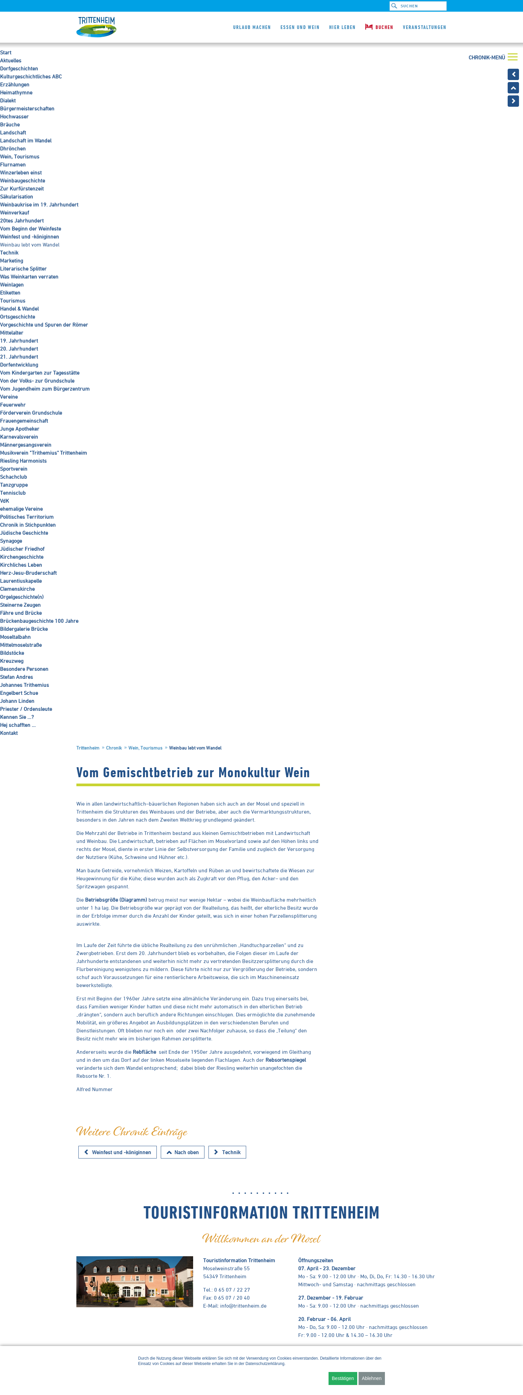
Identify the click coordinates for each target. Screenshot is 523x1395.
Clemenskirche (17, 589)
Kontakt (9, 733)
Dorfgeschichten (19, 68)
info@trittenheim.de (243, 1306)
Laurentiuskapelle (21, 581)
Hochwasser (14, 116)
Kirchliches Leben (21, 565)
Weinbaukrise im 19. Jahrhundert (39, 204)
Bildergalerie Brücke (24, 629)
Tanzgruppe (14, 485)
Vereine (9, 397)
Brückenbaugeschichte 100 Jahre (39, 621)
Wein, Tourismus (19, 156)
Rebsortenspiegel (286, 1060)
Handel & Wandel (19, 309)
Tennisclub (13, 493)
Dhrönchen (13, 148)
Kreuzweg (11, 661)
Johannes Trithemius (24, 685)
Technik (9, 253)
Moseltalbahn (15, 637)
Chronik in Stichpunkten (28, 525)
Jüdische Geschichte (24, 533)
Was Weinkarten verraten (29, 277)
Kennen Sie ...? (17, 717)
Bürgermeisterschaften (27, 108)
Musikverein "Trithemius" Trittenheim (43, 453)
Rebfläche (144, 1052)
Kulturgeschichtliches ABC (31, 76)
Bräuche (10, 124)
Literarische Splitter (23, 269)
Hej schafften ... (18, 725)
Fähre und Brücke (21, 613)
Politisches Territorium (27, 517)
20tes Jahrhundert (22, 220)
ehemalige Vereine (21, 509)
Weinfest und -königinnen (29, 237)
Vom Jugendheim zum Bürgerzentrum (45, 389)
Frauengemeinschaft (24, 421)
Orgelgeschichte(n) (22, 597)
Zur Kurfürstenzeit (22, 188)
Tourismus (12, 301)
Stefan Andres (16, 677)
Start (5, 52)
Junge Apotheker (19, 429)
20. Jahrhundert (19, 349)
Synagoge (11, 541)
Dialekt (8, 100)
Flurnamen (13, 164)
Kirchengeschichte (21, 557)
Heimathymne (16, 92)
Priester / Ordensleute (26, 709)
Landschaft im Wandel (25, 140)
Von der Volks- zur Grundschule (37, 381)
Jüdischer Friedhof (22, 549)
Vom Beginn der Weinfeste (30, 228)
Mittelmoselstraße (21, 645)
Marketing (11, 261)
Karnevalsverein (19, 437)
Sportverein (13, 469)
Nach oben (186, 1152)
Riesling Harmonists (23, 461)
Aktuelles (10, 60)
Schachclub (13, 477)
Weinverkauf (14, 212)
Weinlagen (12, 285)
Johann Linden (17, 701)
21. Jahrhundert (19, 357)
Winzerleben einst (21, 172)
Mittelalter (11, 333)
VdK (4, 501)
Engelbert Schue (19, 693)
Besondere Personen (24, 669)
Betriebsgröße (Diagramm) (116, 900)
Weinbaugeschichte (22, 180)
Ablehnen (372, 1378)
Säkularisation (16, 196)
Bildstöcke (12, 653)
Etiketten (10, 293)
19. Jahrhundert (19, 341)
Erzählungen (14, 84)
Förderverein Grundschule (31, 413)
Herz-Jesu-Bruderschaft (28, 573)
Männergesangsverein (25, 445)
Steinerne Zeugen (20, 605)
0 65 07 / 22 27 (232, 1290)
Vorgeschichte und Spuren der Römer (44, 325)
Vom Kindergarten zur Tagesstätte (39, 373)
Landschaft (13, 132)
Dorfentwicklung (19, 365)
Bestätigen (343, 1378)
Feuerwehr (13, 405)
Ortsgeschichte (17, 317)
